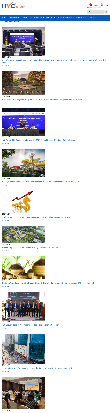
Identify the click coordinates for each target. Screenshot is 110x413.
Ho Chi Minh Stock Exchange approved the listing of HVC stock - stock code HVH (37, 368)
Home (3, 18)
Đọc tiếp (5, 66)
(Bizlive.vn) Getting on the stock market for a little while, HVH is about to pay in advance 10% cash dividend (48, 283)
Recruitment (81, 18)
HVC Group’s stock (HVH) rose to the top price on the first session (30, 325)
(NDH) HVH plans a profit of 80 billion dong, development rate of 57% (31, 248)
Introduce (14, 18)
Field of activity (36, 18)
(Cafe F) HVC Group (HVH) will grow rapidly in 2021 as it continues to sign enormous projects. (42, 100)
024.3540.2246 (97, 7)
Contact (93, 18)
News (24, 18)
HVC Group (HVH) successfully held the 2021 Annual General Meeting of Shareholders (39, 140)
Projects (49, 18)
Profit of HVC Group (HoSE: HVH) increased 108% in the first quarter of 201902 (36, 217)
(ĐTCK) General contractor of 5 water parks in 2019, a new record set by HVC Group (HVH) (41, 182)
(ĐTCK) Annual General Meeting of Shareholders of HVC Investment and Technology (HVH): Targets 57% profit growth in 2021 (54, 61)
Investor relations (65, 18)
